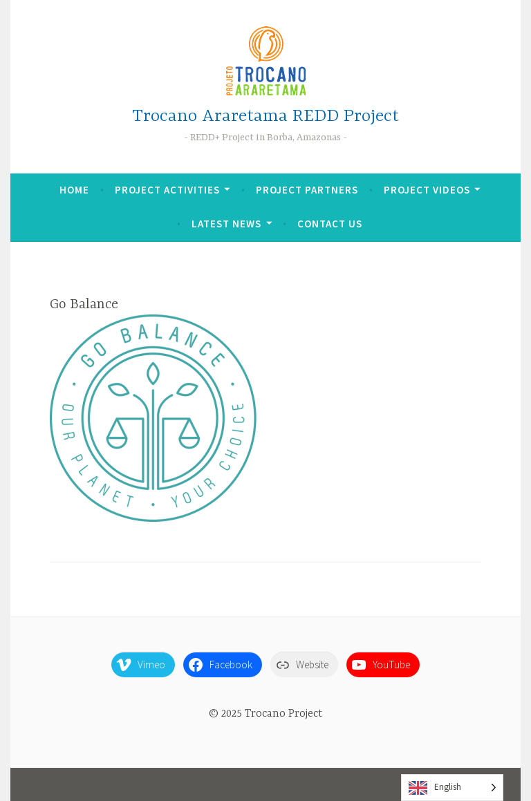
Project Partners (307, 189)
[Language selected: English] (452, 787)
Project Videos (427, 189)
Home (74, 189)
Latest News (226, 223)
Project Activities (167, 189)
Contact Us (329, 223)
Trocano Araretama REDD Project (265, 116)
